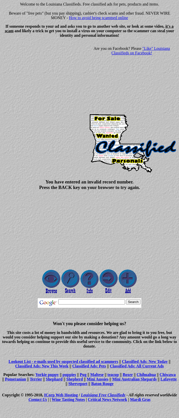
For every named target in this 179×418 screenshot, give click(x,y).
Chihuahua (146, 374)
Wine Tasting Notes (68, 399)
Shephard (54, 379)
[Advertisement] (44, 77)
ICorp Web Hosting (61, 395)
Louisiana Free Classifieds (103, 395)
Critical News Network (107, 399)
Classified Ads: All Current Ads (137, 366)
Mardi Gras (140, 399)
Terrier (36, 379)
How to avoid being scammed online (98, 18)
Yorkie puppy (47, 374)
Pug (83, 374)
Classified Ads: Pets (89, 366)
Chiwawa (168, 374)
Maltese (97, 374)
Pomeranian (15, 379)
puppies (69, 374)
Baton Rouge (102, 384)
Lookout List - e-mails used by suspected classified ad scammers (63, 361)
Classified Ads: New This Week (41, 366)
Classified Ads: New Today (145, 361)
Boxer (128, 374)
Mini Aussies (98, 379)
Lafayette (168, 379)
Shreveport (77, 384)
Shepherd (74, 379)
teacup (113, 374)
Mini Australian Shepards (134, 379)
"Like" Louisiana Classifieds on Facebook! (140, 50)
